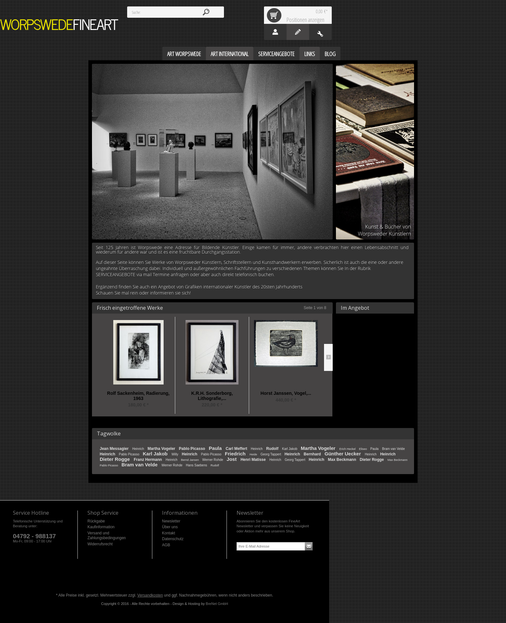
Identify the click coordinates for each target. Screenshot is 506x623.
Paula (216, 448)
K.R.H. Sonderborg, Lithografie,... (212, 396)
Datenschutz (173, 539)
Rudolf (272, 448)
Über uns (170, 527)
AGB (166, 545)
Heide (253, 454)
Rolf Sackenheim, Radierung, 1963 (138, 396)
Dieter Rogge (115, 459)
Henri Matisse (253, 459)
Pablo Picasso (192, 448)
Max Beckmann (342, 459)
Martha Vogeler (161, 448)
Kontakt (168, 533)
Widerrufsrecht (100, 544)
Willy (175, 454)
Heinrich (138, 449)
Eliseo (363, 449)
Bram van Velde (393, 449)
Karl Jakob (290, 449)
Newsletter (171, 521)
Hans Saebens (197, 465)
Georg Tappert (271, 454)
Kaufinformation (101, 527)
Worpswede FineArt (59, 24)
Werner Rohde (213, 460)
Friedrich (236, 453)
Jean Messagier (115, 448)
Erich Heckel (347, 449)
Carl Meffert (237, 448)
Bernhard (313, 454)
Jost (232, 459)
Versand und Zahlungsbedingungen (106, 535)
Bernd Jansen (190, 460)
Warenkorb (275, 15)
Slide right (328, 357)
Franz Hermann (148, 459)
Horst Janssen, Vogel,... (285, 393)
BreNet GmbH (217, 604)
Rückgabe (96, 521)
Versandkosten (150, 595)
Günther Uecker (343, 453)
